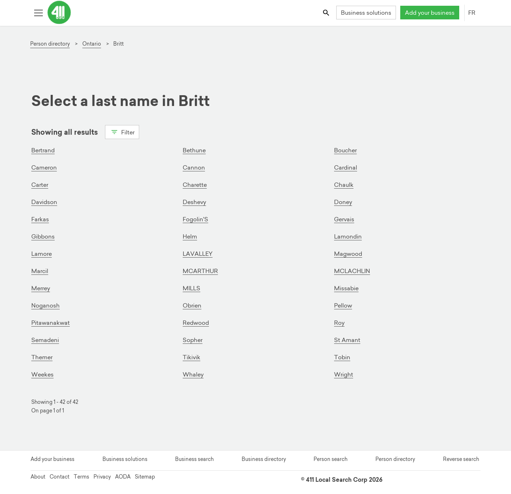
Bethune (194, 150)
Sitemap (145, 477)
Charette (195, 184)
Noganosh (45, 305)
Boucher (345, 150)
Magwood (348, 253)
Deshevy (194, 202)
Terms (81, 477)
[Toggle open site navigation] (38, 12)
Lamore (41, 253)
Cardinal (345, 167)
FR (471, 12)
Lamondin (348, 236)
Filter (122, 131)
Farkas (40, 219)
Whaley (193, 374)
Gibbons (43, 236)
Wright (343, 374)
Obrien (192, 305)
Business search (194, 459)
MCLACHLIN (352, 270)
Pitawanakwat (50, 322)
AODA (123, 477)
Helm (190, 236)
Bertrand (43, 150)
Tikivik (191, 357)
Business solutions (366, 12)
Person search (330, 459)
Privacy (102, 477)
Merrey (40, 288)
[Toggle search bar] (326, 12)
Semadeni (45, 339)
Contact (59, 477)
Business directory (264, 459)
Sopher (192, 339)
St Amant (347, 339)
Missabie (346, 288)
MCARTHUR (200, 270)
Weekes (42, 374)
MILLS (191, 288)
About (38, 477)
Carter (39, 184)
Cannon (194, 167)
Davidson (44, 202)
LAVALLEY (198, 253)
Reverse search (461, 459)
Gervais (344, 219)
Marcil (39, 270)
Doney (343, 202)
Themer (42, 357)
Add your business (430, 12)
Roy (339, 322)
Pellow (343, 305)
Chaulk (343, 184)
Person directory (395, 459)
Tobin (342, 357)
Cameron (44, 167)
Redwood (196, 322)
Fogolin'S (195, 219)
